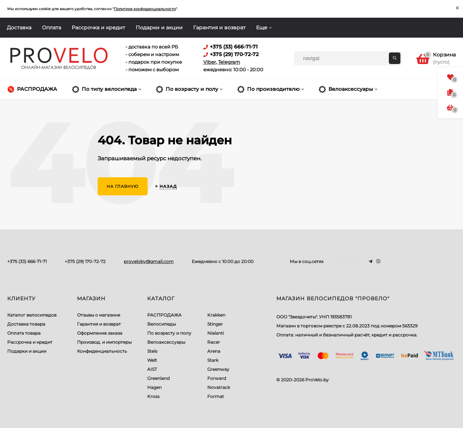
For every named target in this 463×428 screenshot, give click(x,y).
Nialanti (215, 333)
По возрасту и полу (169, 333)
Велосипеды (161, 324)
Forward (216, 378)
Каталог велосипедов (31, 315)
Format (215, 396)
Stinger (215, 324)
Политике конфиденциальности (145, 9)
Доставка (19, 27)
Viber (209, 62)
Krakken (216, 315)
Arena (213, 351)
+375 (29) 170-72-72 (85, 261)
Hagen (154, 387)
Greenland (158, 378)
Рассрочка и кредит (98, 27)
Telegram (229, 62)
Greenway (218, 369)
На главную (123, 186)
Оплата (51, 27)
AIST (152, 369)
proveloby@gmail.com (149, 261)
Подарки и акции (159, 27)
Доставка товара (26, 324)
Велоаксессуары (166, 342)
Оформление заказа (99, 333)
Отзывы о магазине (98, 315)
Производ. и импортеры (104, 342)
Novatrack (218, 387)
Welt (152, 360)
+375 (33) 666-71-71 (27, 261)
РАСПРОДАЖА (164, 315)
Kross (153, 396)
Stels (152, 351)
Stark (212, 360)
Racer (213, 342)
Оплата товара (24, 333)
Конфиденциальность (102, 351)
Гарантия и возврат (219, 27)
